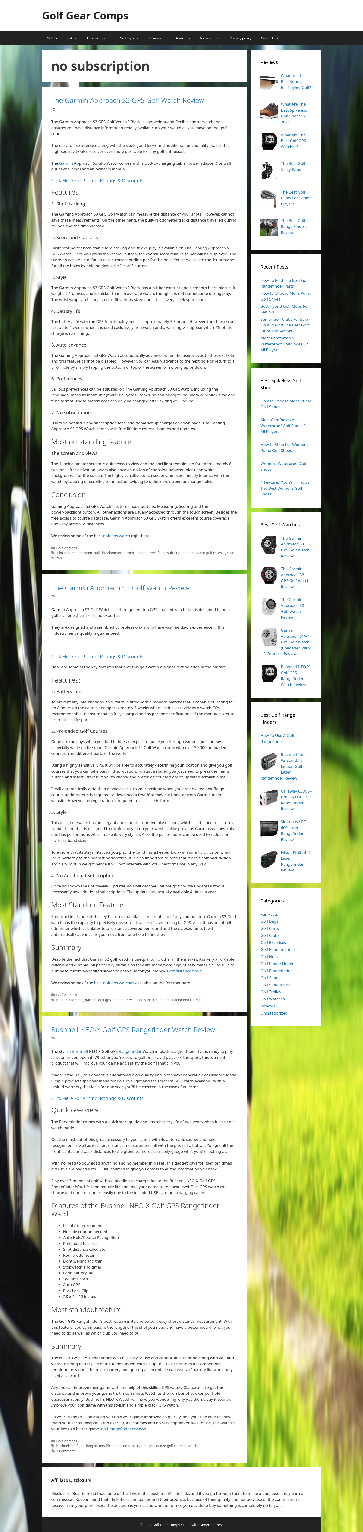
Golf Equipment (64, 38)
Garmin (66, 163)
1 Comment (65, 1451)
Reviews (159, 38)
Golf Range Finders (277, 963)
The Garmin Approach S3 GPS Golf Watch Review (127, 100)
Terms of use (210, 38)
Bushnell (80, 1051)
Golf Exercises (273, 942)
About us (183, 38)
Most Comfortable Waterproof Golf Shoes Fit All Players (284, 343)
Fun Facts (269, 914)
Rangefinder (130, 1051)
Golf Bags (269, 921)
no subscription (174, 553)
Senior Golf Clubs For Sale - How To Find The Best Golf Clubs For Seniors (285, 325)
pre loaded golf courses (206, 553)
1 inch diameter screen (74, 553)
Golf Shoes (270, 977)
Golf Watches (66, 548)
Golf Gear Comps (85, 15)
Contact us (269, 38)
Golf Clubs (269, 935)
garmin (128, 553)
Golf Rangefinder (276, 970)
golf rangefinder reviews (123, 1428)
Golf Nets (269, 956)
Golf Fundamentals (277, 949)
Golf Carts (269, 928)
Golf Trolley (270, 991)
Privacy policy (241, 38)
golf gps (104, 1000)
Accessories (101, 38)
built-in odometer (107, 553)
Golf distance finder (185, 971)
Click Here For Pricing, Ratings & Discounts (97, 180)
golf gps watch (116, 535)
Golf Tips (132, 38)
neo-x (117, 1446)
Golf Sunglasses (275, 984)
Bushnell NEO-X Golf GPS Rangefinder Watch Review (133, 1029)
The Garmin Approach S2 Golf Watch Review (120, 587)
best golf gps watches (114, 982)
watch (192, 1446)
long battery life (148, 553)
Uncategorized (274, 1013)
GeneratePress (211, 1524)
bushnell (63, 1446)
